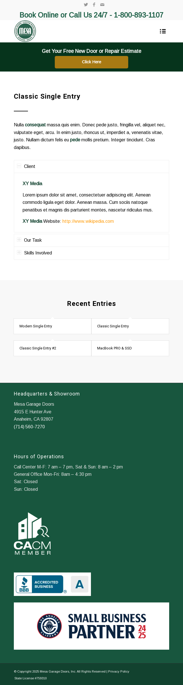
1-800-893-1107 (139, 15)
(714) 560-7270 (29, 426)
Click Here (91, 61)
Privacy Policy (118, 671)
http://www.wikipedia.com (88, 221)
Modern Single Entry (35, 326)
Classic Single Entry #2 (37, 348)
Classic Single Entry (113, 326)
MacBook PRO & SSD (114, 348)
